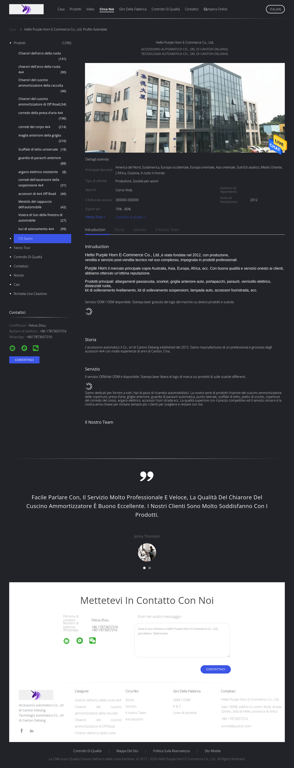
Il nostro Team (167, 229)
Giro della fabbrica (133, 9)
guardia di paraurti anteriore (42, 161)
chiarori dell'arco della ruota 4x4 (42, 69)
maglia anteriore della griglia (42, 138)
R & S (177, 706)
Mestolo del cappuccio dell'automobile (42, 204)
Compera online (215, 9)
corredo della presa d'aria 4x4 (42, 116)
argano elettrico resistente (42, 172)
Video (90, 9)
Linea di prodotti (185, 713)
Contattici (192, 9)
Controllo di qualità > (131, 217)
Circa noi (106, 9)
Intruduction (95, 229)
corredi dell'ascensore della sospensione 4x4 (42, 182)
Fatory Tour (22, 248)
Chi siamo (25, 238)
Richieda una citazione (30, 293)
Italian (275, 9)
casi (17, 284)
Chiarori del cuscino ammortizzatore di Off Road (42, 102)
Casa (61, 9)
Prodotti (75, 9)
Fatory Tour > (95, 217)
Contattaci (21, 266)
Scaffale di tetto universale (42, 149)
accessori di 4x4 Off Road (42, 194)
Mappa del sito (127, 751)
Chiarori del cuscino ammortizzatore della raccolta (42, 86)
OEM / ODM (181, 700)
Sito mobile (213, 751)
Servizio (139, 229)
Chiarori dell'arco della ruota (42, 56)
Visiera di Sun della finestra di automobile (42, 218)
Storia (119, 229)
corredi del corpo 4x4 (42, 127)
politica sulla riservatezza (171, 751)
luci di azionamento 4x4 (42, 229)
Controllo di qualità (166, 9)
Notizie (19, 275)
